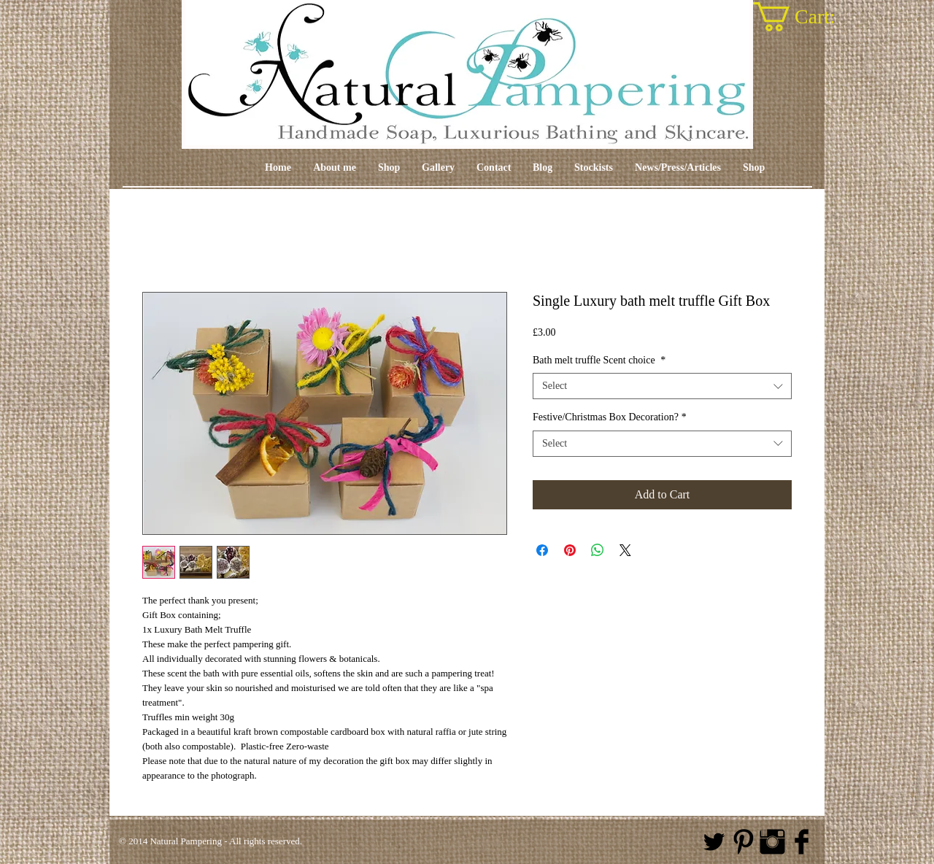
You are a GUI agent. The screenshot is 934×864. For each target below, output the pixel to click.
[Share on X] (625, 550)
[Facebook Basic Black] (801, 842)
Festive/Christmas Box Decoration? (610, 417)
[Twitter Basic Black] (714, 842)
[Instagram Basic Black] (772, 842)
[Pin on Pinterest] (570, 550)
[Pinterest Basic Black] (743, 842)
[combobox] (662, 386)
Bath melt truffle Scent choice (599, 360)
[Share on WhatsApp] (597, 550)
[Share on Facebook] (542, 550)
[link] (811, 16)
